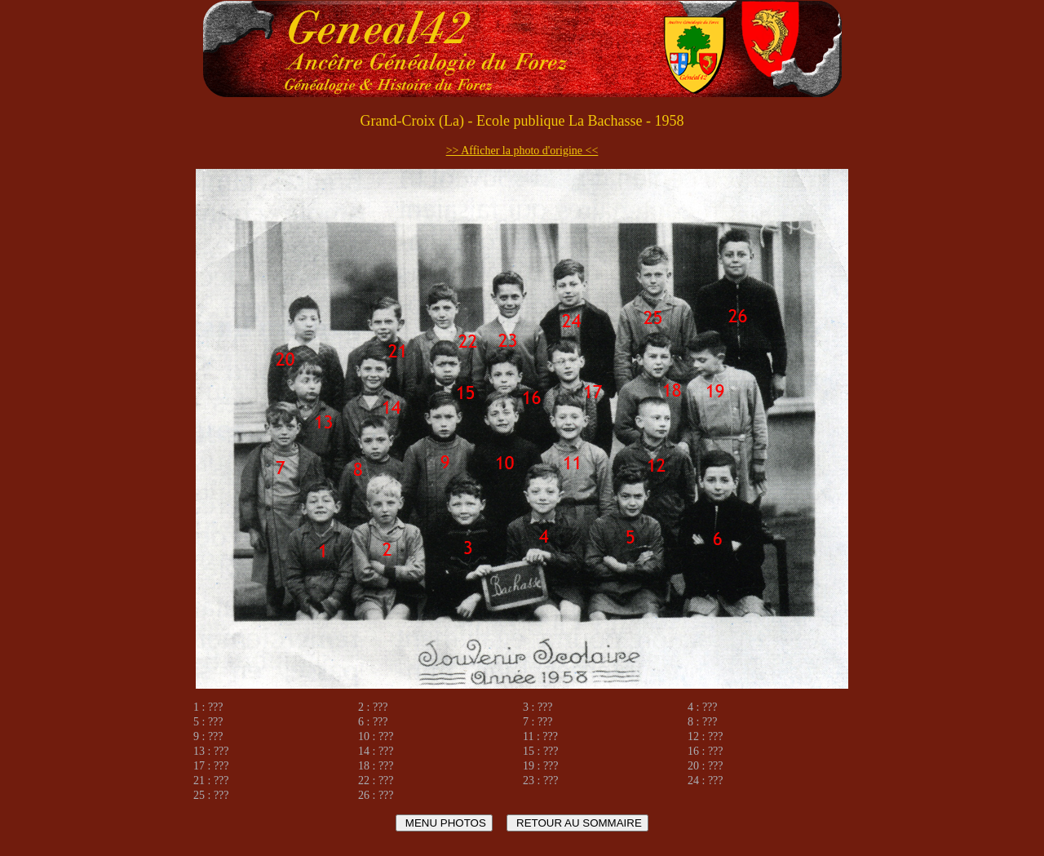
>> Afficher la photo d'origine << (522, 150)
